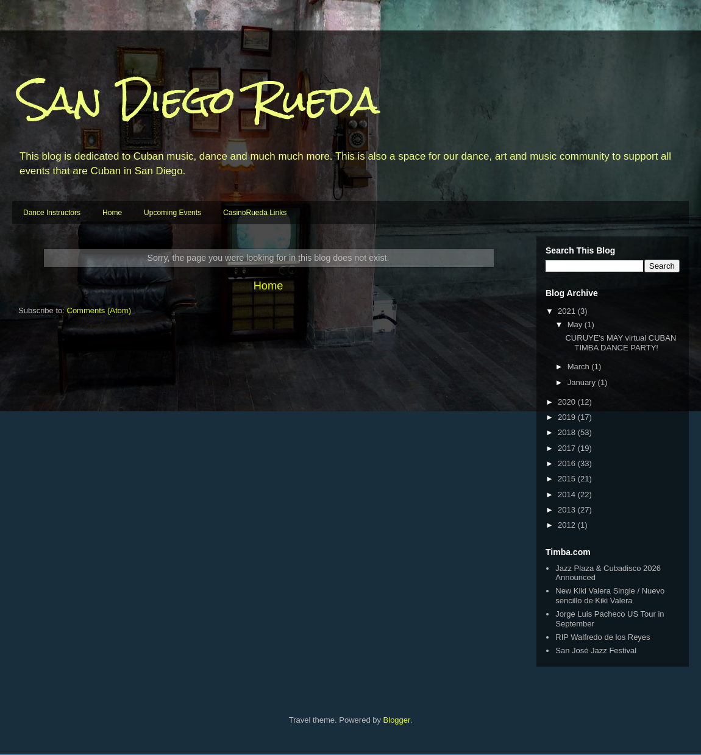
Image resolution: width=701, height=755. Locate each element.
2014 (568, 494)
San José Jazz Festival (595, 650)
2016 (568, 463)
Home (112, 212)
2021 (568, 311)
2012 (568, 525)
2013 (568, 509)
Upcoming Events (172, 212)
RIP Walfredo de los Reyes (602, 637)
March (580, 366)
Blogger (396, 720)
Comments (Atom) (99, 310)
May (576, 324)
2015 (568, 478)
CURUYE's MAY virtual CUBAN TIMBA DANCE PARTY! (620, 342)
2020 (568, 401)
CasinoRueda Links (254, 212)
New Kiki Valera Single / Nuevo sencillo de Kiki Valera (609, 595)
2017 (568, 448)
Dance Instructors (51, 212)
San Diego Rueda (199, 100)
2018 (568, 432)
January (583, 382)
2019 (568, 417)
